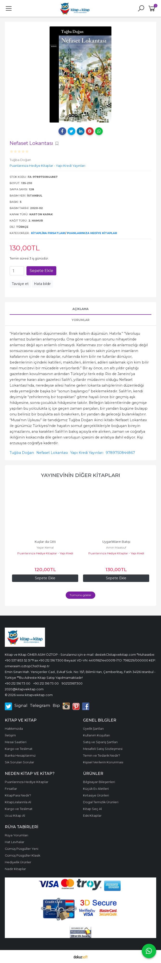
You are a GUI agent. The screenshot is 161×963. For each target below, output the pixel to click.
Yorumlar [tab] (81, 320)
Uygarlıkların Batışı (116, 541)
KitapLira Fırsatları (48, 233)
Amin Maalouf (116, 547)
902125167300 (72, 683)
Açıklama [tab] (80, 309)
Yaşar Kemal (45, 547)
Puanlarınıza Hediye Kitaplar (92, 233)
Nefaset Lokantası (52, 453)
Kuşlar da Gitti (45, 541)
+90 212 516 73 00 (17, 683)
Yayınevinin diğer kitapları (80, 475)
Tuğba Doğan (22, 453)
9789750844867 (120, 453)
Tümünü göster (80, 595)
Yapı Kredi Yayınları (86, 453)
